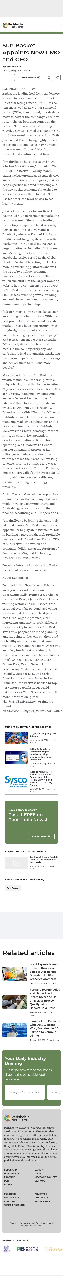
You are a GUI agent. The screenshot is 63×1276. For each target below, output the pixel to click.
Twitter (57, 711)
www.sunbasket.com (32, 570)
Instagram (27, 711)
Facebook (13, 711)
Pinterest (42, 711)
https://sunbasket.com (23, 701)
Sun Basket (13, 66)
